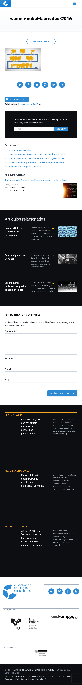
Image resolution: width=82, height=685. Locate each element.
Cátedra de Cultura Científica (27, 670)
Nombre (9, 358)
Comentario (11, 331)
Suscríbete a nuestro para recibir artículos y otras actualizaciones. (40, 121)
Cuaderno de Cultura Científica (26, 676)
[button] (20, 85)
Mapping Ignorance (16, 526)
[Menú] (74, 3)
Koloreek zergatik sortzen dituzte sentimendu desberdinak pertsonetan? (30, 426)
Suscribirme (60, 129)
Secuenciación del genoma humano (25, 166)
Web (7, 380)
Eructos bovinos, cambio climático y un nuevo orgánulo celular (37, 158)
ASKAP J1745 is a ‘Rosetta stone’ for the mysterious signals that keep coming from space (31, 538)
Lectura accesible (41, 41)
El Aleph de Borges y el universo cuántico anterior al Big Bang (36, 162)
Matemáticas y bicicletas (20, 150)
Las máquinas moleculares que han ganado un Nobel (16, 286)
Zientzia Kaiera (13, 415)
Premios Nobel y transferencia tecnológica (13, 231)
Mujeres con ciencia (17, 470)
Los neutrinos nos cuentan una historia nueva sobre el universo (37, 154)
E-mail (8, 369)
